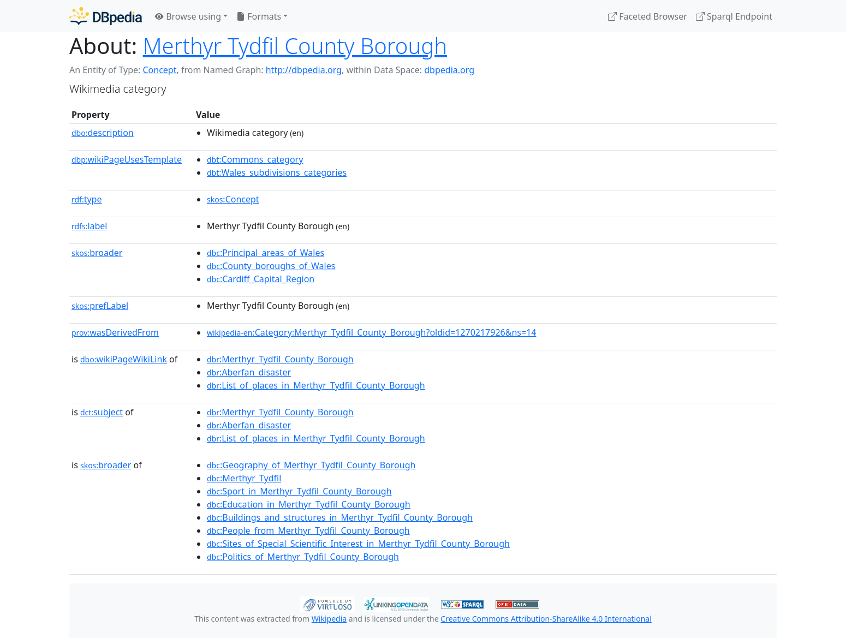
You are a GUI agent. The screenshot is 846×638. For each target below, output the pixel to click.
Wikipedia (329, 618)
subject (101, 412)
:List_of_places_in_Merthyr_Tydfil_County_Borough (316, 385)
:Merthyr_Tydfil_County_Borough (280, 359)
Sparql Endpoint (734, 16)
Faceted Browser (647, 16)
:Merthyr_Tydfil (244, 478)
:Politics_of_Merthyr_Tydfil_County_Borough (303, 557)
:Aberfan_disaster (249, 372)
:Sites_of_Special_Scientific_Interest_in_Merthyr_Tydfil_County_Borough (358, 544)
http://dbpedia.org (304, 70)
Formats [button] (258, 16)
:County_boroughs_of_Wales (271, 266)
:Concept (233, 199)
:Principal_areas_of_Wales (265, 253)
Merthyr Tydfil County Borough (295, 46)
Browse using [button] (188, 16)
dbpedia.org (449, 70)
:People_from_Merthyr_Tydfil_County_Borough (308, 530)
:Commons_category (255, 159)
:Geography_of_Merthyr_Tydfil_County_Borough (311, 465)
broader (97, 253)
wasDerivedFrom (115, 332)
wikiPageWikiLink (123, 359)
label (90, 226)
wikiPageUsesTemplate (127, 159)
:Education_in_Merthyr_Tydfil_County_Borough (308, 504)
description (103, 133)
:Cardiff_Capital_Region (260, 279)
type (87, 199)
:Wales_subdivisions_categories (277, 172)
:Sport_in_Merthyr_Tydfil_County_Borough (299, 491)
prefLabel (100, 306)
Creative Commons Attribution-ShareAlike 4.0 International (545, 618)
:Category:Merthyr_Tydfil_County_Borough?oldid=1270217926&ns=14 (371, 332)
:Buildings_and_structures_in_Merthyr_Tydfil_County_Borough (340, 517)
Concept (159, 70)
